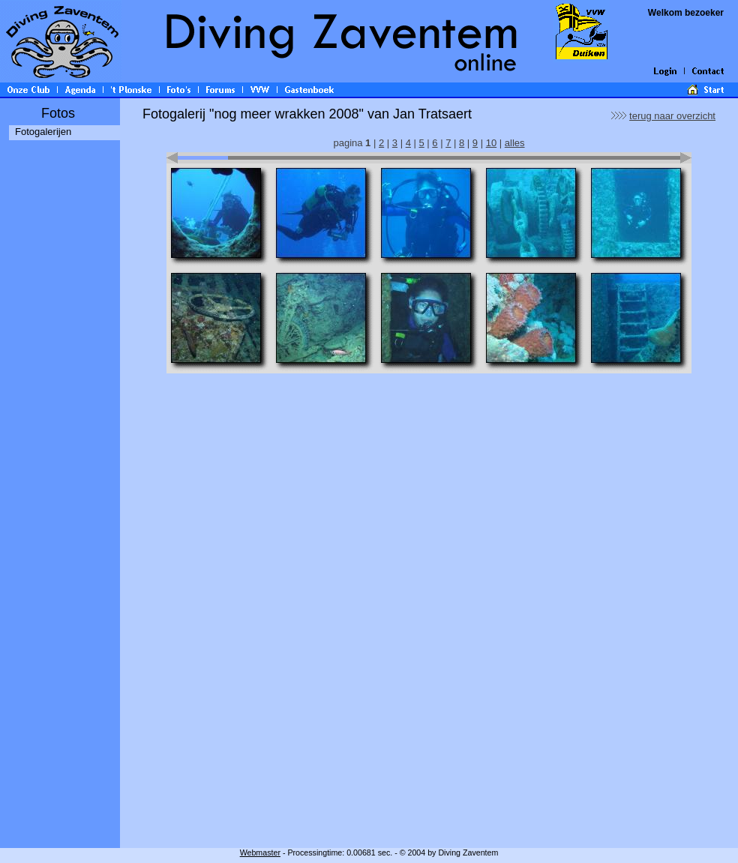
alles (515, 142)
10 (491, 142)
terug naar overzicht (672, 115)
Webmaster (260, 852)
